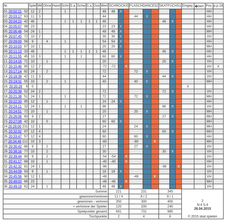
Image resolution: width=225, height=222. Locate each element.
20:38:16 (15, 151)
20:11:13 (15, 51)
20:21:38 (15, 96)
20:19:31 (15, 81)
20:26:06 (15, 116)
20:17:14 (15, 71)
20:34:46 (14, 141)
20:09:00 (15, 41)
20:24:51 (15, 111)
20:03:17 (15, 16)
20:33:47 (15, 136)
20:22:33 (15, 101)
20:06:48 (15, 31)
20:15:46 (15, 66)
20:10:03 (15, 46)
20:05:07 (15, 26)
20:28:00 (14, 126)
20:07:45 (15, 36)
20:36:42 (15, 146)
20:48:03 (15, 181)
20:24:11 (15, 106)
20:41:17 (15, 161)
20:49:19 (15, 186)
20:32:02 (15, 131)
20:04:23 (15, 21)
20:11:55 (15, 56)
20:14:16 (15, 61)
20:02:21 (15, 11)
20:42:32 (15, 166)
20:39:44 (15, 156)
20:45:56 (15, 176)
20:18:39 (15, 76)
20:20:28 (15, 86)
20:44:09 (15, 171)
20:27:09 (15, 121)
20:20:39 (15, 91)
